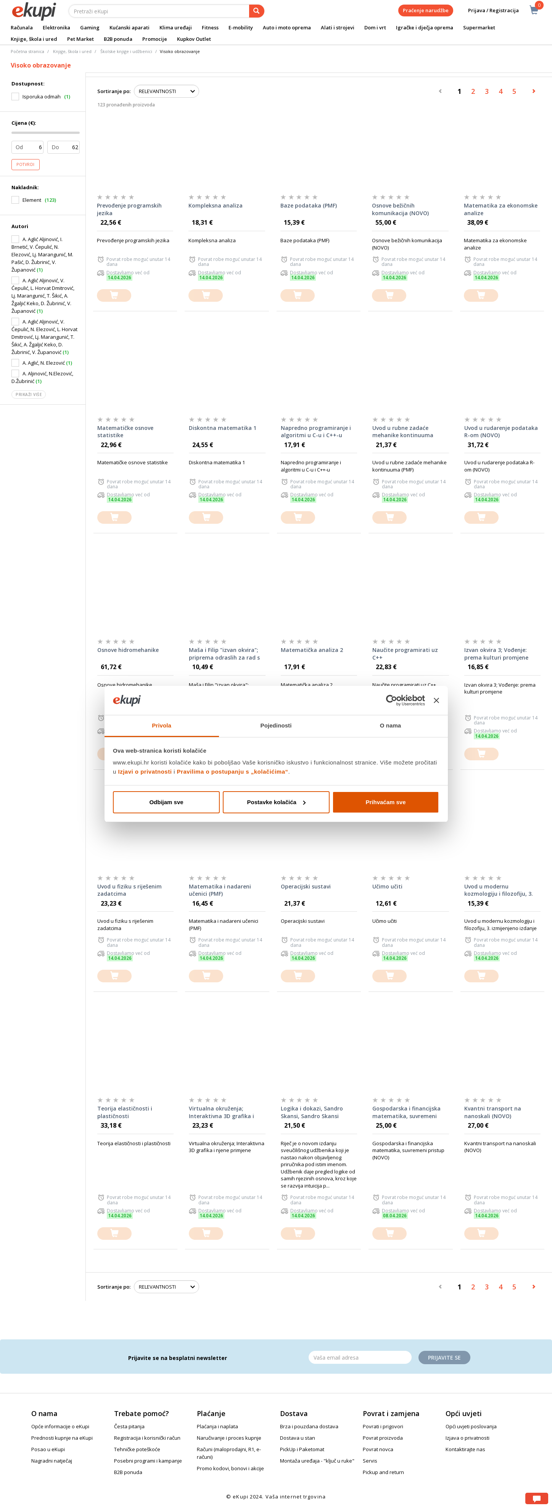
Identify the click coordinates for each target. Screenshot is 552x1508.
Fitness (210, 27)
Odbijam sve (166, 802)
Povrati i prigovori (383, 1426)
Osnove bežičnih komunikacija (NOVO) (400, 209)
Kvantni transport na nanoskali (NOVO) (492, 1112)
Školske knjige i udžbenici (126, 51)
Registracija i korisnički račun (147, 1437)
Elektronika (56, 27)
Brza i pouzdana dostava (309, 1426)
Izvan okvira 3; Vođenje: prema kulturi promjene (496, 653)
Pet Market (80, 38)
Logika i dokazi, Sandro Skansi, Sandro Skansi (312, 1112)
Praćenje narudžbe (426, 10)
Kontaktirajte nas (465, 1449)
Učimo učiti (387, 886)
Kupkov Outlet (194, 38)
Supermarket (479, 27)
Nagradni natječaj (51, 1460)
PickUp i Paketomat (302, 1449)
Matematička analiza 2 (312, 649)
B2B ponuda (118, 38)
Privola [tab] (161, 725)
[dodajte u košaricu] (114, 295)
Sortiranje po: (113, 91)
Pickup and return (383, 1472)
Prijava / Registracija (488, 10)
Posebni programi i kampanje (148, 1460)
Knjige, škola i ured (34, 38)
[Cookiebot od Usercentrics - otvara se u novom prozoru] (391, 700)
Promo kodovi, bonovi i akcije (230, 1468)
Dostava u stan (297, 1437)
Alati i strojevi (337, 27)
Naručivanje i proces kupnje (229, 1437)
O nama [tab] (390, 725)
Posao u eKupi (48, 1449)
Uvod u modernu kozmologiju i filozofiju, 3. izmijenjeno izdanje (498, 890)
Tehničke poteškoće (137, 1449)
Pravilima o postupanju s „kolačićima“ (232, 771)
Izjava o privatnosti (467, 1437)
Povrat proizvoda (383, 1437)
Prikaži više (29, 394)
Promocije (154, 38)
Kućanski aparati (129, 27)
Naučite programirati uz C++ (405, 653)
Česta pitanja (129, 1426)
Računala (22, 27)
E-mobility (241, 27)
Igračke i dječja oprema (424, 27)
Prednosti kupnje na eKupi (62, 1437)
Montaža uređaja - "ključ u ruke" (317, 1460)
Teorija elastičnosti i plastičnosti (124, 1112)
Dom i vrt (375, 27)
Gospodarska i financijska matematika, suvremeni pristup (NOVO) (406, 1112)
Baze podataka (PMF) (308, 205)
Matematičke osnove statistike (125, 431)
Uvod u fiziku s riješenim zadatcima (129, 890)
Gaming (90, 27)
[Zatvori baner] (436, 700)
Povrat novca (378, 1449)
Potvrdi (25, 164)
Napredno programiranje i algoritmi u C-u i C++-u (316, 431)
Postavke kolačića (276, 802)
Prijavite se (444, 1357)
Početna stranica (27, 51)
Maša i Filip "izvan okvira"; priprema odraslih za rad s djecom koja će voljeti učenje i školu (227, 653)
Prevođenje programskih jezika (129, 209)
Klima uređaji (175, 27)
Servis (370, 1460)
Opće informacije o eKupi (60, 1426)
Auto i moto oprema (287, 27)
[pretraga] (256, 11)
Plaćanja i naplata (217, 1426)
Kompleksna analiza (215, 205)
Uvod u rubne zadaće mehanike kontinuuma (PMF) (402, 431)
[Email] (360, 1357)
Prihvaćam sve (385, 802)
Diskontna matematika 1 (222, 427)
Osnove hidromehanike (128, 649)
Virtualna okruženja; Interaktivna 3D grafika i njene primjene (221, 1112)
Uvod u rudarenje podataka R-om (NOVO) (501, 431)
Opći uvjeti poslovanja (471, 1426)
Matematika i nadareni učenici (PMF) (220, 890)
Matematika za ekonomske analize (501, 209)
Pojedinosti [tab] (276, 725)
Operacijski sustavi (306, 886)
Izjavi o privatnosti (145, 771)
